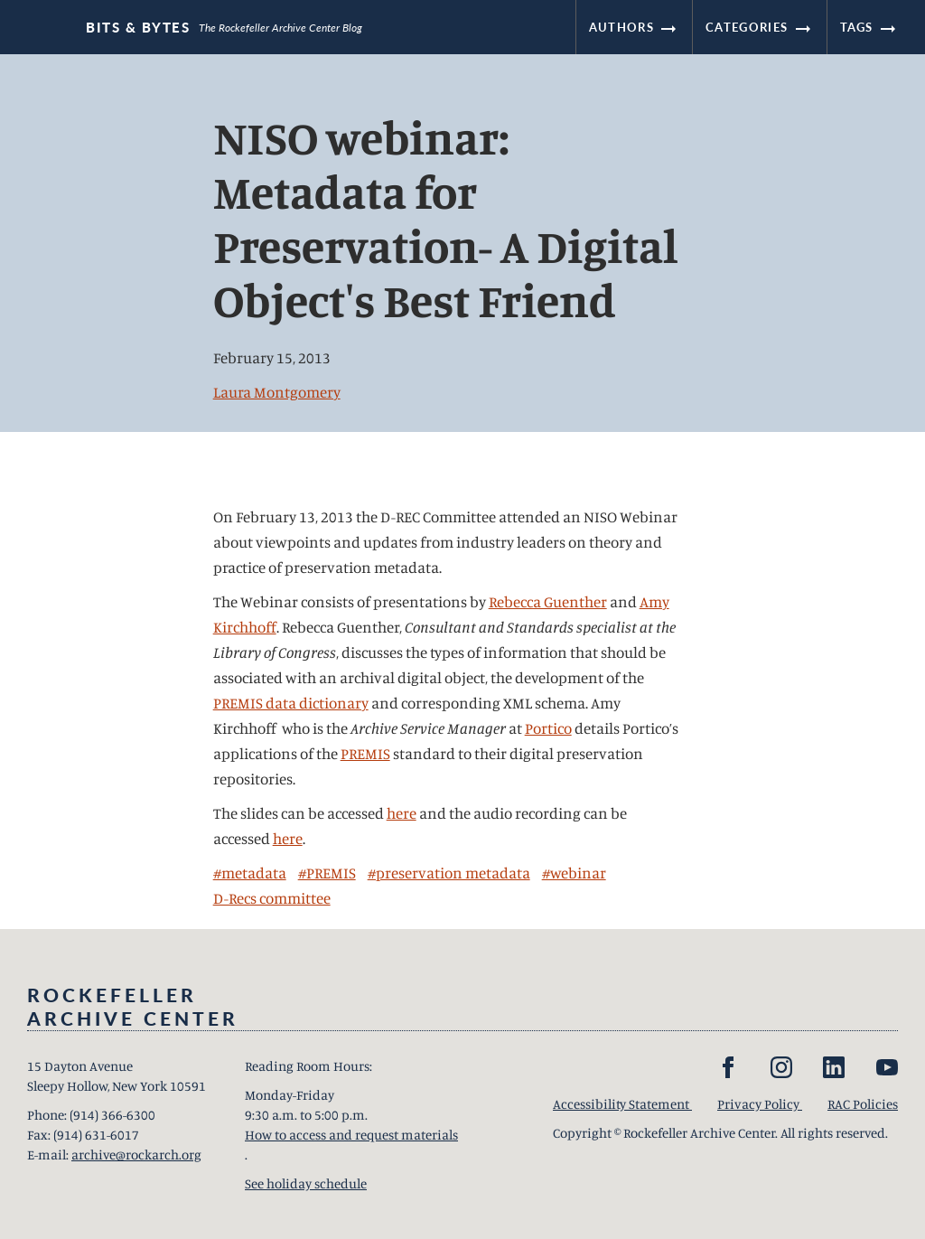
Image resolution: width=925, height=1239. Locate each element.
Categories (759, 27)
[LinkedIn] (834, 1067)
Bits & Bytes (138, 27)
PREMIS (365, 753)
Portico (548, 727)
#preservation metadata (449, 872)
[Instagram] (781, 1067)
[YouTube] (887, 1067)
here (401, 812)
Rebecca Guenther (548, 601)
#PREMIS (327, 872)
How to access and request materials (351, 1134)
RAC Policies (862, 1103)
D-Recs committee (272, 897)
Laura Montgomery (277, 391)
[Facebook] (728, 1067)
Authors (634, 27)
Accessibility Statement (622, 1103)
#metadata (249, 872)
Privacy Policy (759, 1103)
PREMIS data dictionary (291, 702)
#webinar (574, 872)
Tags (870, 27)
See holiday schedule (306, 1183)
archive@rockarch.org (136, 1154)
